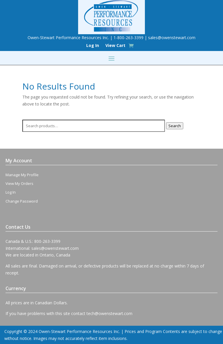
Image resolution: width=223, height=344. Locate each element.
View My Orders (19, 183)
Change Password (22, 201)
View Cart (115, 45)
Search (174, 125)
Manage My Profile (22, 174)
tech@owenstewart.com (109, 313)
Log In (92, 45)
